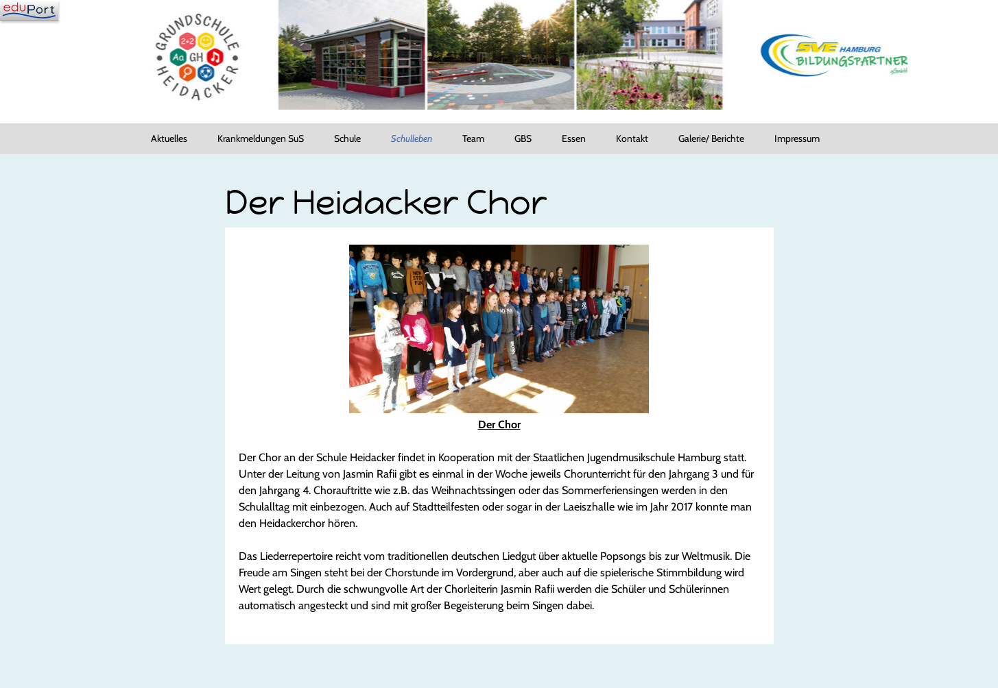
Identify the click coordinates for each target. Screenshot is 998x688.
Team (473, 138)
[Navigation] (29, 10)
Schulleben (411, 138)
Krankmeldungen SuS (260, 138)
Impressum (797, 138)
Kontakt (632, 138)
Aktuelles (169, 138)
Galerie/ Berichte (711, 138)
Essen (574, 138)
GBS (523, 138)
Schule (347, 138)
